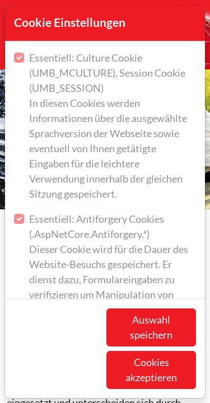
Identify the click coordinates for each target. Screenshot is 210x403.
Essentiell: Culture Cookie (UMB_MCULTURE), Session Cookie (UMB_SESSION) (112, 126)
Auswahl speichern (151, 327)
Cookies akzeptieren (151, 369)
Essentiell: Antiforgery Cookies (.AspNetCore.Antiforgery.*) (112, 265)
